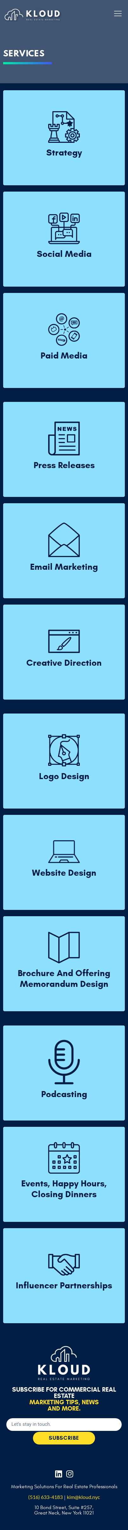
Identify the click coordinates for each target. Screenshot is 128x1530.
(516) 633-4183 (45, 1497)
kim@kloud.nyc (83, 1497)
